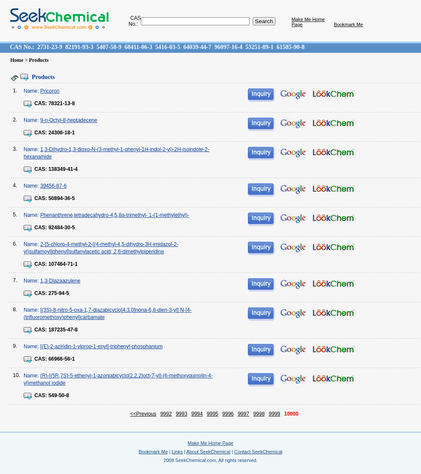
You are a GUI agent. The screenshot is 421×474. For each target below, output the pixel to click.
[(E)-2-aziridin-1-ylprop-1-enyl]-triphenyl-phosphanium (101, 346)
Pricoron (50, 91)
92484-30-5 (62, 228)
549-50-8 (59, 395)
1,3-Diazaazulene (60, 281)
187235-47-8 (63, 330)
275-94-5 (59, 293)
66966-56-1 (62, 359)
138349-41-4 (63, 169)
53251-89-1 (259, 47)
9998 (259, 414)
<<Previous (143, 414)
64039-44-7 (197, 47)
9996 (228, 414)
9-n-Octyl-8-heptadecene (69, 120)
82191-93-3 (79, 47)
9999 (274, 414)
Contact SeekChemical (258, 451)
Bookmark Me (348, 24)
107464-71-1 (63, 264)
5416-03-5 (167, 47)
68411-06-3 (139, 47)
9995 (212, 414)
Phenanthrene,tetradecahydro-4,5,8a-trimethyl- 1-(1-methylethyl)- (114, 215)
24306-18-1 (62, 133)
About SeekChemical (208, 451)
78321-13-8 (62, 103)
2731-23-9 (49, 47)
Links (177, 451)
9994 (197, 414)
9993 (181, 414)
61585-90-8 (291, 47)
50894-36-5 (62, 198)
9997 (243, 414)
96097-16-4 (228, 47)
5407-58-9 (108, 47)
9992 (166, 414)
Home (17, 60)
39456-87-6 (53, 186)
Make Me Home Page (210, 443)
